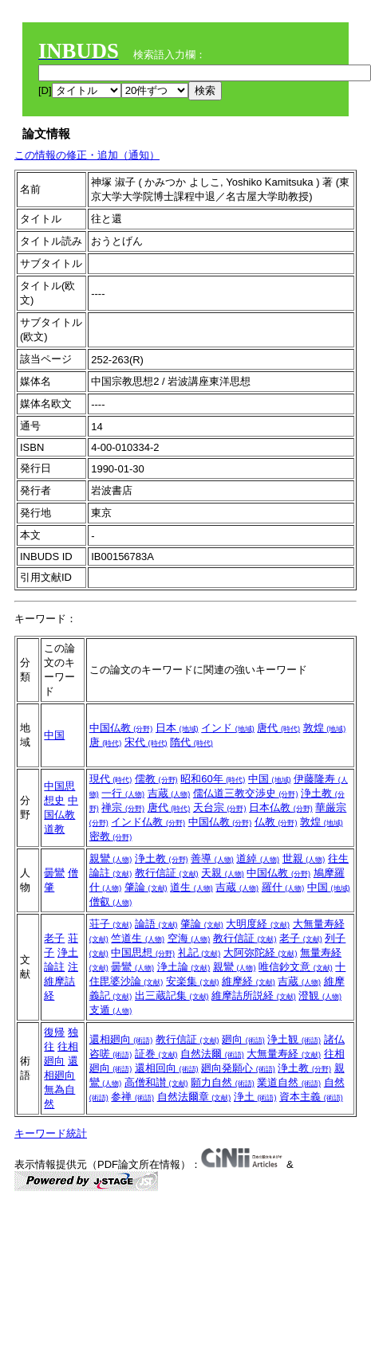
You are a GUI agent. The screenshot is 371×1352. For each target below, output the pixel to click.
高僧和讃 (156, 1082)
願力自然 (223, 1082)
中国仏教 (121, 728)
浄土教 (161, 858)
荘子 (110, 924)
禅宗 (122, 807)
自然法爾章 (194, 1097)
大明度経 (258, 924)
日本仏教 (281, 807)
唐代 (278, 728)
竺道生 (137, 938)
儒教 (156, 779)
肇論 (146, 887)
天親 (222, 873)
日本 (177, 728)
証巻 (156, 1054)
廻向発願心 (238, 1068)
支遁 (110, 1010)
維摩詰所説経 (253, 995)
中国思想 (143, 952)
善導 (212, 858)
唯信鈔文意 (296, 967)
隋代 (191, 742)
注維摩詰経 (61, 981)
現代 (110, 779)
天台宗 (220, 807)
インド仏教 (148, 822)
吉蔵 (169, 793)
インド (228, 728)
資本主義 (311, 1097)
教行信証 (167, 873)
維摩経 (248, 981)
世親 (304, 858)
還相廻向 (121, 1039)
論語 (156, 924)
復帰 (54, 1032)
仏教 (276, 822)
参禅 (132, 1097)
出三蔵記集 (172, 995)
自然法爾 (212, 1054)
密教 (110, 836)
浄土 (255, 1097)
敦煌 (324, 728)
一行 (122, 793)
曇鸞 (54, 873)
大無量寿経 (284, 1054)
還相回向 (167, 1068)
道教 (54, 829)
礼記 (199, 952)
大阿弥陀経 (260, 952)
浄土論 (184, 967)
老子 (54, 938)
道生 (191, 887)
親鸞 (110, 858)
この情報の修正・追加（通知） (87, 155)
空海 (189, 938)
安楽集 (192, 981)
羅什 (283, 887)
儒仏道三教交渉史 (245, 793)
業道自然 (289, 1082)
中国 (54, 735)
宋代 (146, 742)
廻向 (243, 1039)
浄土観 (294, 1039)
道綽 (257, 858)
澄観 (319, 995)
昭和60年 (212, 779)
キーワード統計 (50, 1133)
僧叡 (110, 901)
